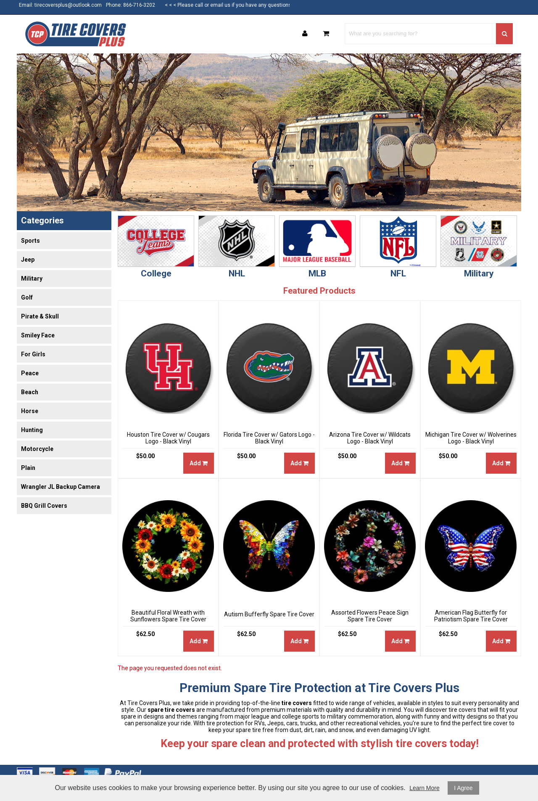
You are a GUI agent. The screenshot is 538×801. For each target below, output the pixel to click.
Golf (27, 297)
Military (31, 278)
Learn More (424, 788)
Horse (29, 411)
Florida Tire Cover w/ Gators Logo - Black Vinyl (269, 438)
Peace (30, 373)
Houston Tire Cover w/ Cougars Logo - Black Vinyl (168, 438)
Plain (28, 467)
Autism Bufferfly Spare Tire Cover (269, 614)
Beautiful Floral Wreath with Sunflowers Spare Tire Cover (168, 616)
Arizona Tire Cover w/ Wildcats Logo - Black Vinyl (370, 438)
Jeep (27, 259)
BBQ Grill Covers (44, 505)
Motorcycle (37, 449)
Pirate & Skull (40, 316)
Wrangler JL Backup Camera (60, 486)
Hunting (32, 430)
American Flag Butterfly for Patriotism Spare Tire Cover (471, 616)
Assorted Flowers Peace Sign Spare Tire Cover (370, 616)
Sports (30, 240)
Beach (29, 392)
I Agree (463, 788)
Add (199, 463)
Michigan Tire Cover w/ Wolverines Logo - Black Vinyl (471, 438)
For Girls (33, 354)
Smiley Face (38, 335)
